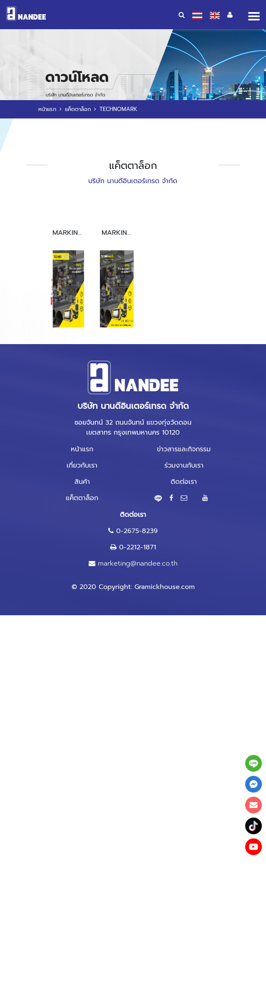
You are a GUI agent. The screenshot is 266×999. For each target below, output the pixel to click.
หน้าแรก (47, 109)
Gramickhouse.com (164, 587)
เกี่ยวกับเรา (82, 465)
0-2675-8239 (137, 531)
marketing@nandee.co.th (137, 564)
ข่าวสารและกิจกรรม (184, 449)
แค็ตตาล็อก (78, 109)
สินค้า (82, 482)
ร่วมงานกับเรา (184, 465)
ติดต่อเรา (184, 482)
